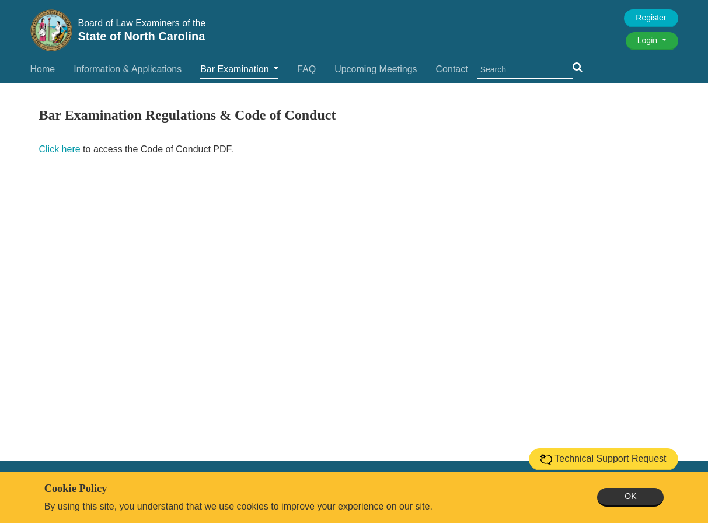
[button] (578, 67)
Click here (60, 149)
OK (630, 496)
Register (651, 17)
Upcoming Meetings (375, 69)
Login (648, 40)
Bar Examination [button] (235, 69)
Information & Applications (128, 69)
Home (42, 69)
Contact (452, 69)
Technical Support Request (603, 459)
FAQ (306, 69)
